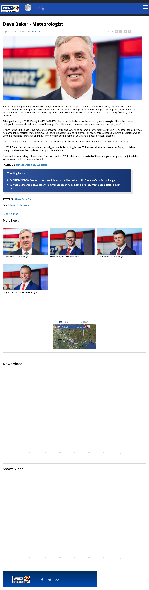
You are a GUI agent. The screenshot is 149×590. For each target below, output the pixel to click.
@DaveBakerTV (22, 199)
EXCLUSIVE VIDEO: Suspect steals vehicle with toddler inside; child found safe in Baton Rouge (62, 180)
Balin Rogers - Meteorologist (110, 256)
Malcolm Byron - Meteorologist (64, 256)
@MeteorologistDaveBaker (31, 164)
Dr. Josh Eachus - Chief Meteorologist (20, 292)
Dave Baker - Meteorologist (16, 256)
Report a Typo (10, 213)
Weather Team (33, 31)
